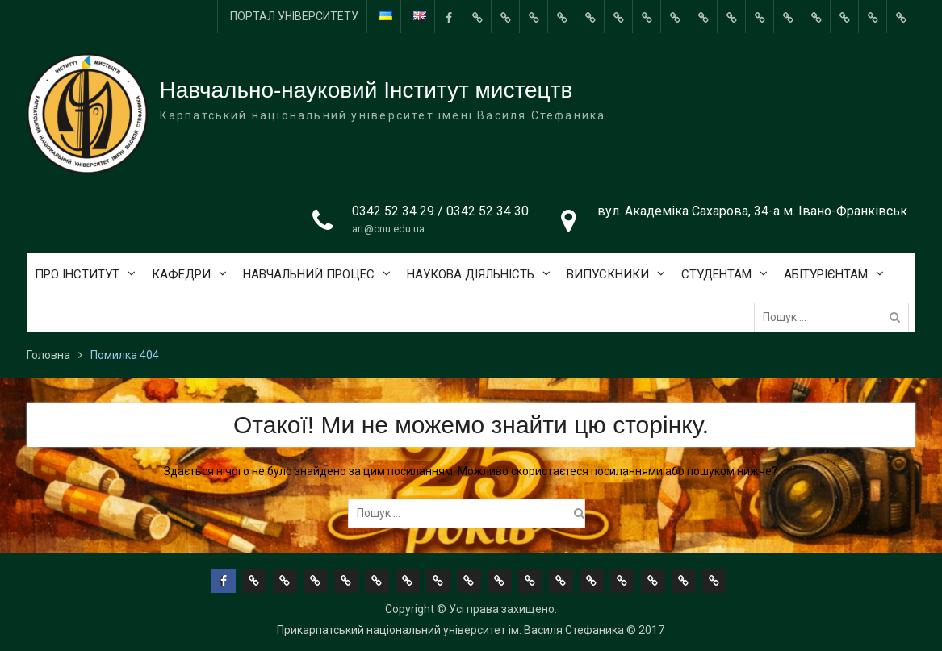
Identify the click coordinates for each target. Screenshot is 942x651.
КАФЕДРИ (181, 274)
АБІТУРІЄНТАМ (826, 274)
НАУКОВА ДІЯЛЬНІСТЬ (470, 274)
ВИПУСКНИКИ (608, 274)
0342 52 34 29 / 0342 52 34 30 (440, 211)
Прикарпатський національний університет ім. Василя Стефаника (450, 630)
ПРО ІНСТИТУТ (77, 274)
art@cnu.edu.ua (388, 229)
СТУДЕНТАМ (716, 274)
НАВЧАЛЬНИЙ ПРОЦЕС (309, 274)
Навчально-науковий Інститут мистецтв (366, 89)
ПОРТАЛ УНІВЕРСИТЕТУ (294, 16)
